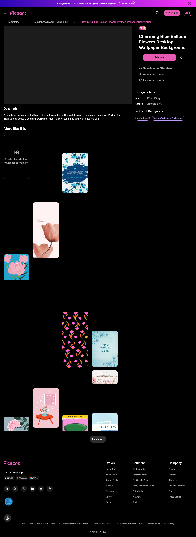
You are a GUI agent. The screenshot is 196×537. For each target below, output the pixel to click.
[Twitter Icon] (15, 489)
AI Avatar (137, 497)
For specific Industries (143, 485)
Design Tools (111, 480)
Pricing (136, 502)
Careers (172, 474)
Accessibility (169, 524)
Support (172, 469)
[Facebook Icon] (7, 489)
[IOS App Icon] (9, 479)
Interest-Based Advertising (103, 524)
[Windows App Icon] (34, 479)
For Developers (140, 474)
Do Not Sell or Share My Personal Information (69, 524)
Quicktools (138, 491)
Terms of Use (27, 524)
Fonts (108, 502)
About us (173, 480)
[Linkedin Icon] (32, 489)
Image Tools (111, 469)
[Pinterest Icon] (50, 489)
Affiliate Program (177, 485)
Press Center (175, 497)
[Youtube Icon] (41, 489)
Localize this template (153, 80)
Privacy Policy (42, 524)
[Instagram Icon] (24, 489)
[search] (157, 13)
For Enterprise (139, 469)
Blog (171, 491)
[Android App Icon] (22, 479)
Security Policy (154, 524)
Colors (108, 497)
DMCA (142, 524)
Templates (110, 491)
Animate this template (154, 74)
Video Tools (111, 474)
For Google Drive (141, 480)
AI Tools (109, 485)
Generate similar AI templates (157, 68)
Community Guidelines (126, 524)
